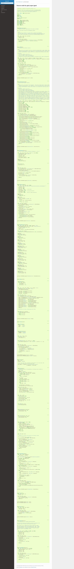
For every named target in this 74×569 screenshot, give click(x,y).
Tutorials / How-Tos (4, 9)
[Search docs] (7, 3)
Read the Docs (33, 567)
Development (3, 12)
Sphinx (21, 567)
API (1, 11)
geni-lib (7, 1)
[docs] (48, 27)
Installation (2, 8)
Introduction (3, 5)
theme (26, 567)
